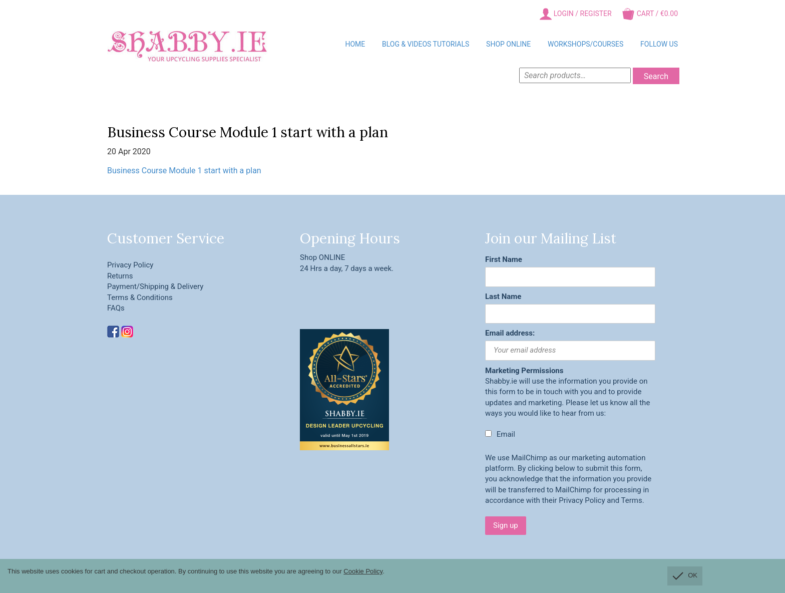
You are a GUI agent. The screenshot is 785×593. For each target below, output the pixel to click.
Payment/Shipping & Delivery (155, 286)
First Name (503, 259)
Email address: (510, 333)
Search (656, 76)
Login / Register (575, 14)
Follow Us (659, 44)
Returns (120, 275)
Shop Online (508, 44)
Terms (631, 500)
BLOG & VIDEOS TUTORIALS (425, 44)
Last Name (503, 296)
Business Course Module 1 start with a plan (184, 170)
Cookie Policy (362, 571)
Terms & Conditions (140, 297)
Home (355, 44)
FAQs (116, 308)
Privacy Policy (130, 264)
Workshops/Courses (585, 44)
